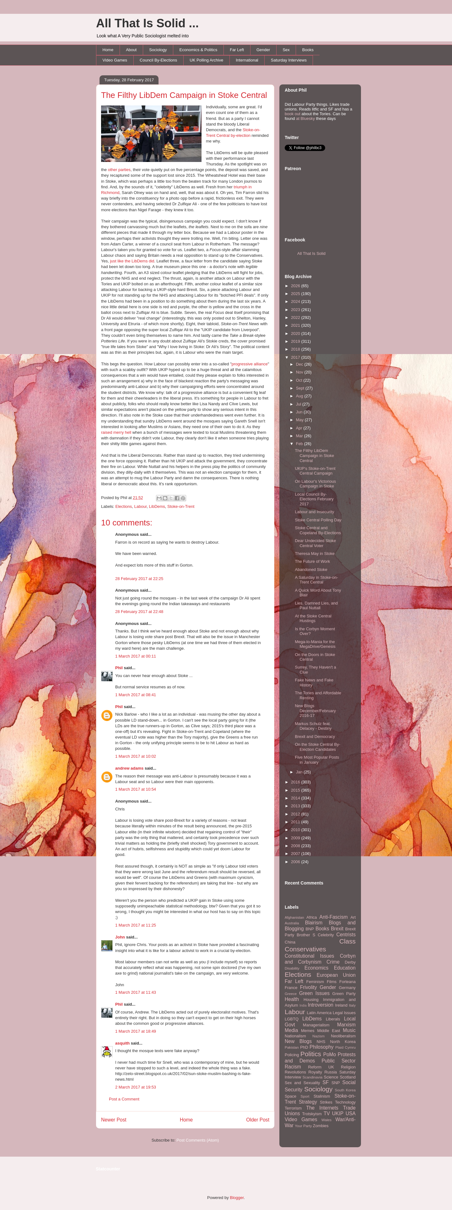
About (131, 49)
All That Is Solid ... (147, 23)
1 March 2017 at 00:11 (135, 656)
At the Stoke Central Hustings (313, 618)
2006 (296, 861)
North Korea (343, 1041)
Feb (300, 443)
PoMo (329, 1054)
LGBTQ (292, 1019)
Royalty (315, 1072)
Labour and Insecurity (314, 511)
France (291, 987)
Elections (124, 506)
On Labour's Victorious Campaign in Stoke (315, 484)
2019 (296, 341)
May (300, 419)
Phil (119, 667)
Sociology (158, 49)
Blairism (313, 922)
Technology (345, 1102)
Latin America (319, 1012)
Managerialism (316, 1025)
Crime (333, 962)
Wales (326, 1120)
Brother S (306, 935)
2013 (296, 806)
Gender (263, 49)
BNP (309, 929)
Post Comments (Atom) (197, 1140)
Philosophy (321, 1047)
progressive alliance (250, 364)
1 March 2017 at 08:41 (135, 694)
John (120, 937)
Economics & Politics (199, 49)
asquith (122, 1043)
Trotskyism (311, 1113)
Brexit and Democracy (315, 736)
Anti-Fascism (334, 917)
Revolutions (295, 1072)
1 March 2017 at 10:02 (135, 756)
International (247, 60)
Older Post (257, 1119)
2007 (296, 853)
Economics (316, 968)
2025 (296, 293)
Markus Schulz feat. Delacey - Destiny (313, 726)
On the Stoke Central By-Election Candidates (317, 747)
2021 (296, 325)
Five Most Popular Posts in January (317, 760)
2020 (296, 333)
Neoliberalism (343, 1036)
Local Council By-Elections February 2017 (314, 499)
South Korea (345, 1090)
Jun (300, 412)
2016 (296, 782)
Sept (300, 388)
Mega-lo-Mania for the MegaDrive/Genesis (315, 644)
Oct (300, 380)
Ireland (341, 1005)
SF (325, 1082)
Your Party (303, 1126)
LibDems (157, 506)
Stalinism (322, 1096)
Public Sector (338, 1060)
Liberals (333, 1019)
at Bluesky (305, 118)
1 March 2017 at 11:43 (135, 992)
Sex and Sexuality (302, 1082)
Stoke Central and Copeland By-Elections (318, 530)
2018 (296, 349)
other (112, 169)
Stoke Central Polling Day (318, 520)
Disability (292, 968)
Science (331, 1077)
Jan (300, 772)
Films (331, 981)
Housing (311, 999)
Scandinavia (313, 1077)
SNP (335, 1082)
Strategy (308, 1102)
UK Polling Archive (206, 60)
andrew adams (129, 768)
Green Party (344, 993)
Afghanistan (294, 917)
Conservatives (305, 949)
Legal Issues (344, 1012)
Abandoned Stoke (311, 569)
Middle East (328, 1030)
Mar (300, 435)
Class (347, 941)
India (303, 1005)
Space (290, 1096)
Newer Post (113, 1119)
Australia (292, 923)
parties (124, 169)
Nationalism (295, 1036)
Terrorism (293, 1108)
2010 (296, 829)
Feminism (315, 981)
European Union (336, 975)
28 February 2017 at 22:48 (139, 611)
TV (327, 1113)
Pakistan (292, 1047)
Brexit (337, 928)
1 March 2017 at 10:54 (135, 789)
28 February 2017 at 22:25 (139, 578)
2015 (296, 790)
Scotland (348, 1077)
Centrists (346, 934)
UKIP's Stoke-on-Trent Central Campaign (315, 471)
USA (351, 1113)
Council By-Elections (158, 60)
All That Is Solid (311, 253)
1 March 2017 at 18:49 (135, 1031)
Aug (300, 396)
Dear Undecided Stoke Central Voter (315, 543)
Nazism (318, 1036)
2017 (296, 357)
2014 (296, 798)
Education (345, 968)
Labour (140, 506)
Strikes (326, 1102)
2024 (296, 301)
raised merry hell (116, 432)
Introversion (320, 1005)
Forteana (347, 981)
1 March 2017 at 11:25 (135, 925)
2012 (296, 814)
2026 (296, 285)
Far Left (237, 49)
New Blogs (298, 1041)
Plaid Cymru (345, 1047)
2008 (296, 845)
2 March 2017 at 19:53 (135, 1087)
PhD (304, 1047)
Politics (310, 1053)
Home (108, 49)
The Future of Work (312, 561)
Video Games (115, 60)
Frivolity (308, 987)
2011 (296, 822)
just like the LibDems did (132, 261)
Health (292, 999)
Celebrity (326, 935)
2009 (296, 838)
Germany (347, 987)
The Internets (322, 1108)
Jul (299, 404)
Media (291, 1030)
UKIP (337, 1113)
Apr (300, 428)
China (290, 942)
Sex (285, 49)
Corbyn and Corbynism (320, 959)
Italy (352, 1005)
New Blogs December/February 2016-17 (315, 710)
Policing (292, 1054)
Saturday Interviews (289, 60)
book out (292, 113)
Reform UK (321, 1067)
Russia (331, 1072)
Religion (348, 1067)
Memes (308, 1030)
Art (353, 917)
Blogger (237, 1197)
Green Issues (314, 993)
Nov (300, 372)
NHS (321, 1041)
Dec (300, 364)
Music (349, 1030)
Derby (350, 962)
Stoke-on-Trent (180, 506)
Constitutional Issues (309, 956)
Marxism (346, 1024)
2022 (296, 317)
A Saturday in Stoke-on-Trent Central (316, 580)
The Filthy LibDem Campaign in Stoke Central (184, 95)
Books (308, 49)
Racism (293, 1066)
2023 (296, 309)
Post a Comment (124, 1099)
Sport (305, 1096)
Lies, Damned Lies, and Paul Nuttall (316, 605)
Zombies (321, 1125)
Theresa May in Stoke (314, 553)
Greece (291, 994)
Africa (311, 917)
